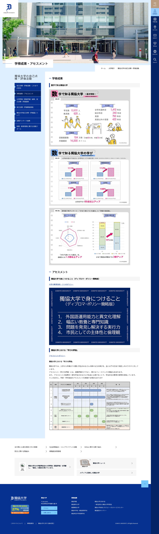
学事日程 (155, 22)
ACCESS (155, 30)
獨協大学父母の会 (100, 501)
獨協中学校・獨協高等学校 (79, 510)
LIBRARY (155, 38)
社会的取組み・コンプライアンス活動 (63, 447)
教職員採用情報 (55, 451)
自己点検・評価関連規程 (25, 107)
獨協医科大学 (75, 504)
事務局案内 (30, 523)
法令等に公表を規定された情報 (26, 447)
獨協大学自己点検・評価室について (27, 114)
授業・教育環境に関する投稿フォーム (27, 127)
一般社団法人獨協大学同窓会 (103, 504)
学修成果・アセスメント (25, 94)
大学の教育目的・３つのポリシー (61, 284)
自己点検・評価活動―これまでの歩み (27, 87)
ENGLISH (155, 54)
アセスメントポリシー (57, 355)
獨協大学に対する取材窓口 (46, 523)
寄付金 (155, 46)
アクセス (46, 508)
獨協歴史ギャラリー (101, 510)
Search (155, 62)
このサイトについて (17, 523)
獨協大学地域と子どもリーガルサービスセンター (109, 507)
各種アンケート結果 (23, 121)
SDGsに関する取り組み (92, 447)
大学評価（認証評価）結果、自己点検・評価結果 (27, 100)
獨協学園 (74, 501)
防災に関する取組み (22, 451)
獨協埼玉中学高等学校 (78, 513)
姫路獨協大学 (75, 507)
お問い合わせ (47, 512)
